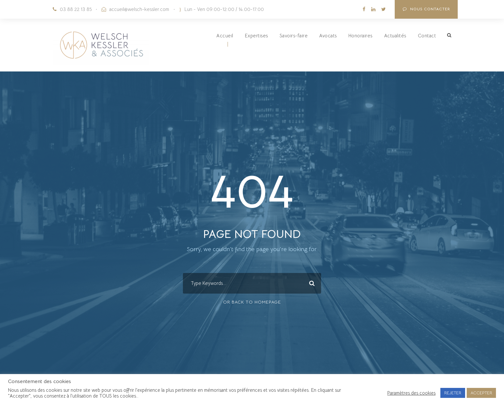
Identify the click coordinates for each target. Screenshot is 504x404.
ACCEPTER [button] (481, 393)
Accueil (224, 36)
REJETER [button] (452, 393)
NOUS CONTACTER (426, 8)
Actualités (395, 36)
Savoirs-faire (294, 36)
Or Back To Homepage (252, 302)
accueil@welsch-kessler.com (139, 9)
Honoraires (360, 36)
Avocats (328, 36)
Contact (427, 36)
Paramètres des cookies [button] (411, 393)
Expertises (256, 36)
